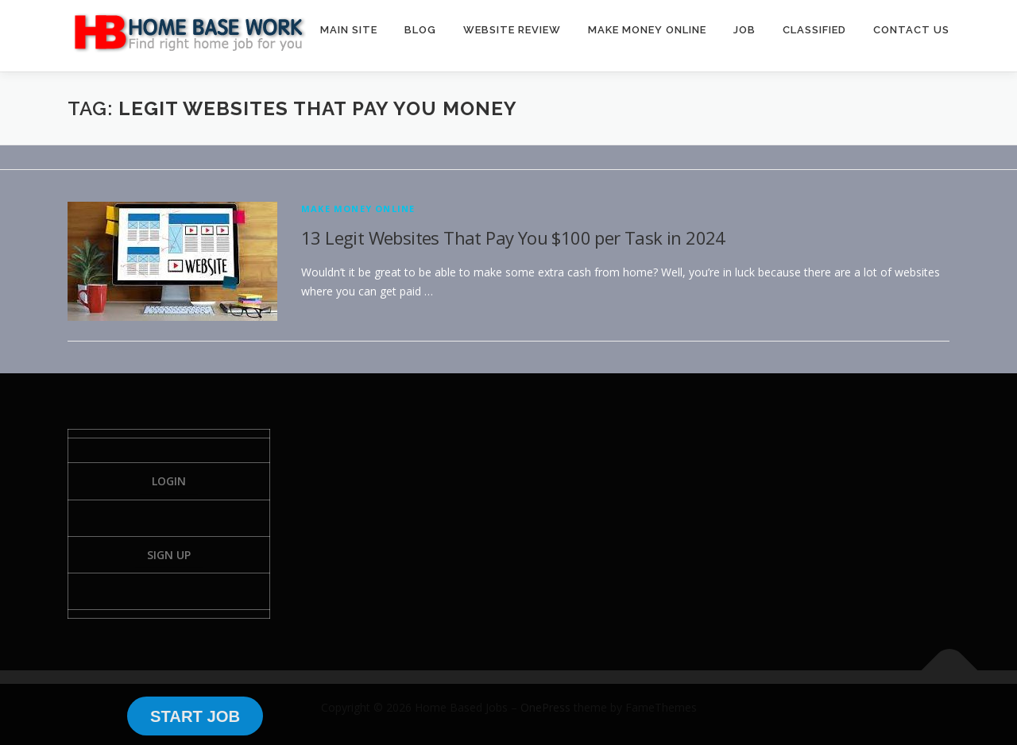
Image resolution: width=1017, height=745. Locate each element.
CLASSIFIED (814, 30)
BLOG (420, 30)
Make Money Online (358, 208)
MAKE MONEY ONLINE (647, 30)
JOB (744, 30)
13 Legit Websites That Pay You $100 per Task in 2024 (513, 237)
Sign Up (169, 554)
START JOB (195, 716)
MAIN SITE (348, 30)
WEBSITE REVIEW (512, 30)
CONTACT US (911, 30)
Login (169, 480)
